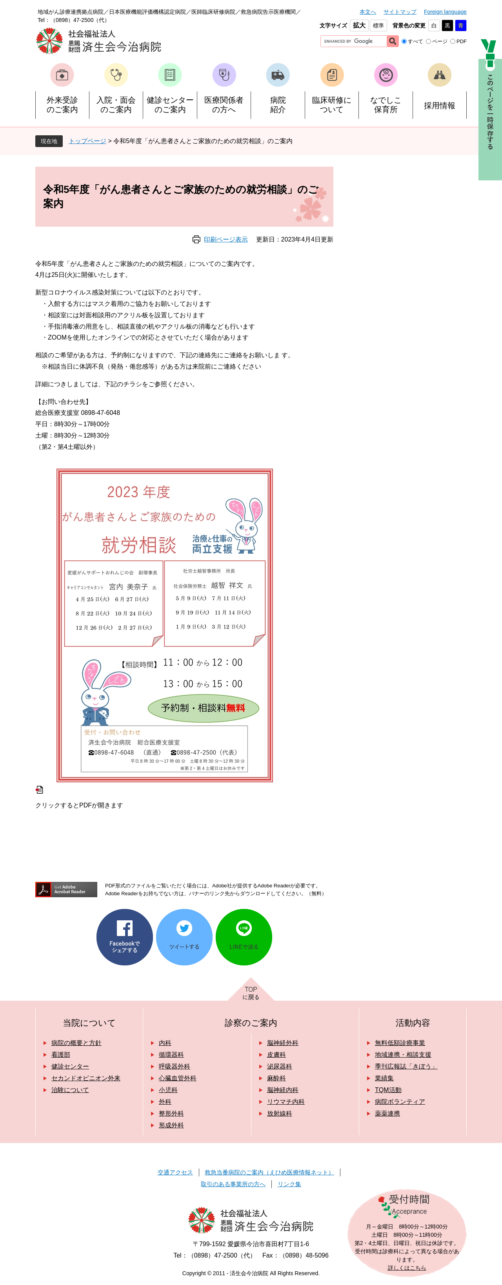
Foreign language (445, 12)
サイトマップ (400, 12)
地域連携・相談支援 (403, 1054)
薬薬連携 (387, 1113)
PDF (462, 41)
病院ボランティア (400, 1101)
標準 (378, 25)
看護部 (60, 1054)
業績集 (384, 1078)
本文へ (368, 12)
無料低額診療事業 (400, 1043)
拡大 (359, 25)
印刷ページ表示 (226, 239)
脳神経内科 (282, 1090)
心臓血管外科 (177, 1078)
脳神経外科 (282, 1043)
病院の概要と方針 (76, 1043)
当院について (89, 1023)
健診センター (70, 1066)
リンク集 (289, 1184)
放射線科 (279, 1113)
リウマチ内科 (286, 1101)
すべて (415, 41)
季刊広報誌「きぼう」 (406, 1066)
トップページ (87, 141)
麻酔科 (276, 1078)
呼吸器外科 (174, 1066)
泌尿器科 (279, 1066)
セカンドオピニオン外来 (85, 1078)
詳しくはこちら (407, 1268)
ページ (439, 41)
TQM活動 (388, 1090)
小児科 (168, 1090)
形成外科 (171, 1125)
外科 (165, 1101)
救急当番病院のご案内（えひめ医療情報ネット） (269, 1172)
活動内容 (413, 1023)
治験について (70, 1090)
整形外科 (171, 1113)
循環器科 (171, 1054)
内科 (165, 1043)
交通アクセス (175, 1172)
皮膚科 (276, 1054)
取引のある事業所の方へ (233, 1184)
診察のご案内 (251, 1023)
